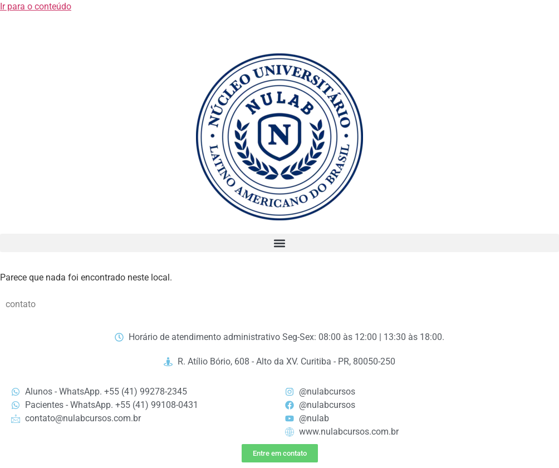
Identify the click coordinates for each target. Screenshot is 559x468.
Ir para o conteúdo (35, 6)
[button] (279, 243)
